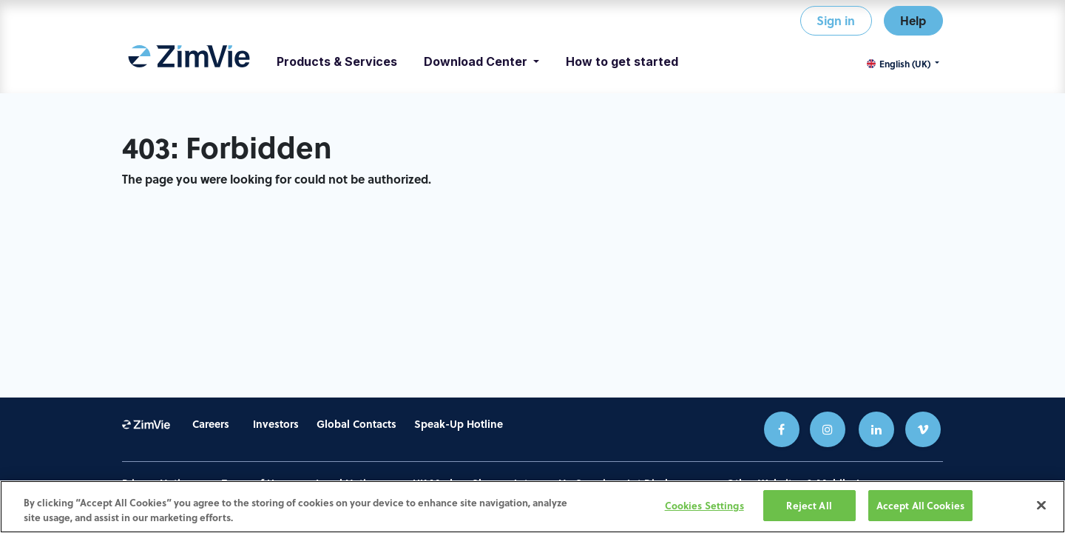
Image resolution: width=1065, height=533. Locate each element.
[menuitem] (189, 61)
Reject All (808, 507)
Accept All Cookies (920, 507)
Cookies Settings (704, 507)
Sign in (835, 20)
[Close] (1041, 506)
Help (913, 20)
